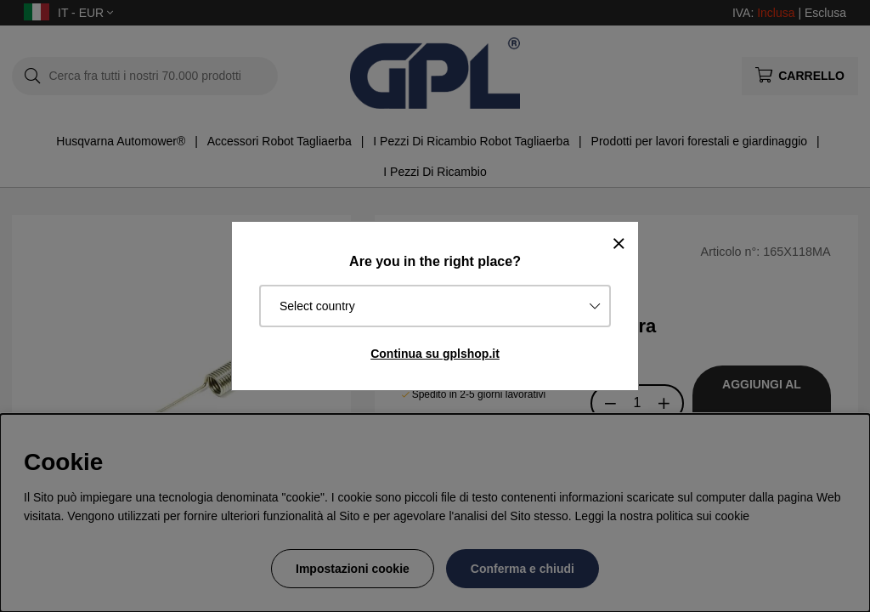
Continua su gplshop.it (435, 353)
